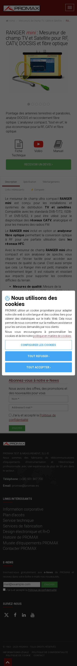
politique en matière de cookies (52, 336)
